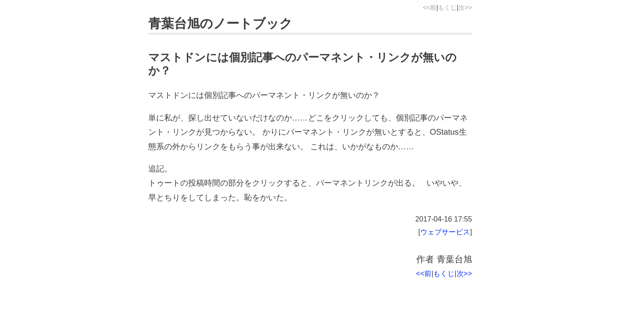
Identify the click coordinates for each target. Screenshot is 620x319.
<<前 (429, 7)
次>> (465, 7)
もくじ (447, 7)
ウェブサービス (445, 232)
